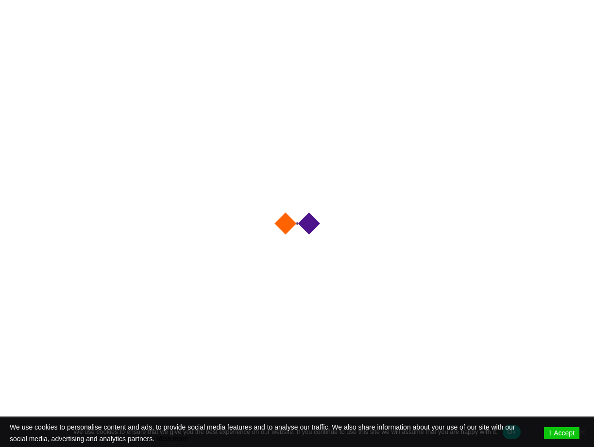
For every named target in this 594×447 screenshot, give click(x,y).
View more (172, 439)
